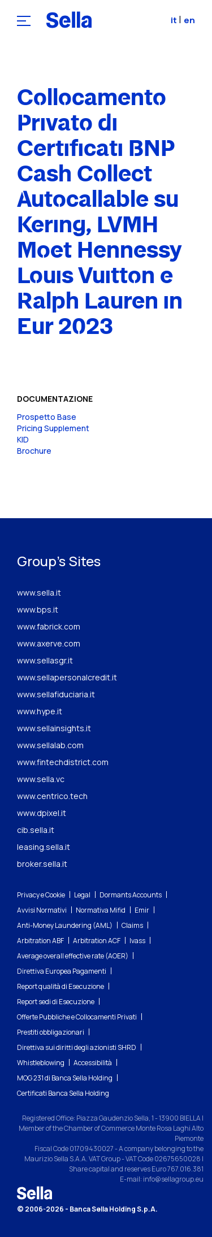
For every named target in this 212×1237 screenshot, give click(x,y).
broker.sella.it (42, 863)
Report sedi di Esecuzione (55, 1001)
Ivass (137, 940)
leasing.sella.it (43, 846)
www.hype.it (39, 711)
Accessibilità (92, 1062)
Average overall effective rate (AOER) (72, 956)
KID (23, 439)
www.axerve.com (48, 643)
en (189, 20)
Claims (132, 925)
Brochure (34, 450)
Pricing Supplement (53, 428)
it (175, 20)
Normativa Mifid (101, 910)
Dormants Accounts (130, 895)
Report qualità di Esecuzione (60, 986)
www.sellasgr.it (45, 660)
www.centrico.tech (52, 796)
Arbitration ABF (40, 940)
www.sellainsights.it (54, 728)
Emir (142, 910)
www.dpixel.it (41, 813)
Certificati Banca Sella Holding (63, 1093)
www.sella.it (39, 592)
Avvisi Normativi (42, 910)
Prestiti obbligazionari (50, 1032)
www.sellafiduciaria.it (56, 694)
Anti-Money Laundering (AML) (65, 925)
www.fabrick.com (48, 626)
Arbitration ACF (96, 940)
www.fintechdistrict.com (63, 762)
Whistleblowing (40, 1062)
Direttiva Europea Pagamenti (61, 971)
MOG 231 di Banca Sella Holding (65, 1078)
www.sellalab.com (50, 745)
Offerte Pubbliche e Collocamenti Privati (77, 1017)
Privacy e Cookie (41, 895)
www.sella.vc (40, 779)
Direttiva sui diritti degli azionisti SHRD (76, 1047)
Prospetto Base (46, 416)
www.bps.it (37, 609)
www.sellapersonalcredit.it (67, 677)
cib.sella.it (35, 829)
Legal (82, 895)
